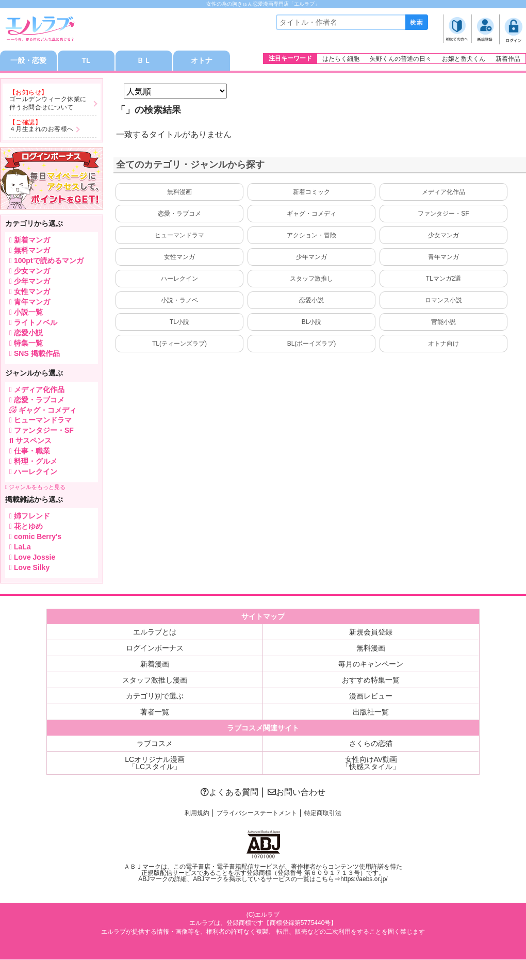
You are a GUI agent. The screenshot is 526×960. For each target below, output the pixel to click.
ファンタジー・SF (443, 214)
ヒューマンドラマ (179, 235)
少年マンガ (311, 257)
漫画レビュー (370, 696)
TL (85, 61)
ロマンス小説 (443, 300)
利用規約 (197, 813)
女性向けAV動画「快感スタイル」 (371, 763)
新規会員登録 (370, 632)
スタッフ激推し (311, 279)
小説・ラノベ (179, 300)
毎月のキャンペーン (370, 664)
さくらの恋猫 (370, 744)
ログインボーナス (155, 648)
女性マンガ (179, 257)
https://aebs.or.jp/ (363, 879)
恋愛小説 (311, 300)
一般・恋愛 (28, 61)
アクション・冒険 (311, 235)
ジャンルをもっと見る (35, 487)
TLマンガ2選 (444, 279)
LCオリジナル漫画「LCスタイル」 (155, 763)
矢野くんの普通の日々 (401, 58)
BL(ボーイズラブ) (311, 344)
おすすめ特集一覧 (371, 680)
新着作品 (508, 58)
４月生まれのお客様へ (41, 129)
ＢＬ (144, 61)
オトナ (201, 61)
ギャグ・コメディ (311, 214)
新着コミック (311, 192)
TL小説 (179, 322)
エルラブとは (154, 632)
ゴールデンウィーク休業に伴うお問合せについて (48, 103)
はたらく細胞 (340, 58)
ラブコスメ (155, 744)
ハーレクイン (179, 279)
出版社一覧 (371, 712)
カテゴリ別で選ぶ (155, 696)
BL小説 (312, 322)
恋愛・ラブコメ (179, 214)
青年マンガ (443, 257)
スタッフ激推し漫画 (154, 680)
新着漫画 (154, 664)
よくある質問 (229, 792)
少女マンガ (443, 235)
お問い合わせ (296, 792)
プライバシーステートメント (257, 813)
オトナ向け (443, 344)
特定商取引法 (322, 813)
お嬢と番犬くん (463, 58)
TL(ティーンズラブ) (179, 344)
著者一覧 (154, 712)
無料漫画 (179, 192)
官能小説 (443, 322)
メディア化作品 (443, 192)
